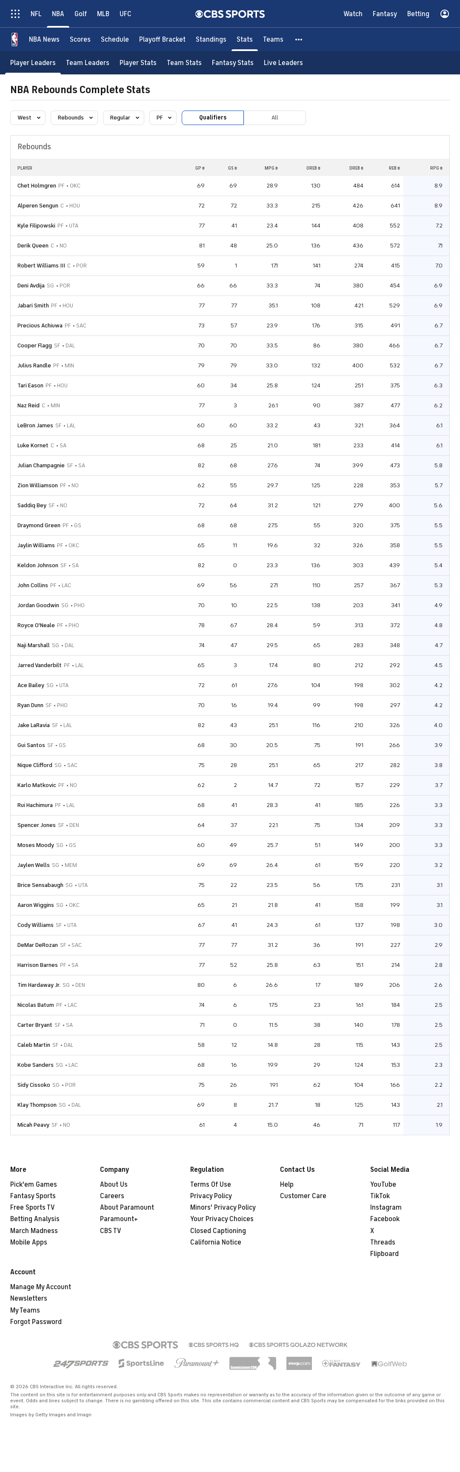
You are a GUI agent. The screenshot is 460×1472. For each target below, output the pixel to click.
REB (394, 168)
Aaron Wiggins (35, 905)
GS (232, 168)
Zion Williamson (37, 485)
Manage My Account (40, 1287)
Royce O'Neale (36, 625)
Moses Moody (35, 845)
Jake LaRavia (33, 725)
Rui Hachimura (35, 805)
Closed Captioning (218, 1231)
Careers (112, 1196)
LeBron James (35, 425)
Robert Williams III (41, 265)
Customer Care (303, 1196)
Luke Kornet (33, 445)
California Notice (215, 1242)
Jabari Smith (33, 305)
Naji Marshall (33, 645)
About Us (114, 1184)
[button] (299, 39)
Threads (382, 1242)
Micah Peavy (33, 1124)
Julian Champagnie (41, 465)
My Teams (25, 1310)
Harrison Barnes (37, 965)
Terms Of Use (210, 1184)
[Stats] (244, 39)
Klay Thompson (37, 1104)
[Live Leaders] (283, 62)
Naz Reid (28, 405)
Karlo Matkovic (36, 785)
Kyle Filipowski (36, 225)
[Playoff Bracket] (162, 39)
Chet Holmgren (36, 185)
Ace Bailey (30, 685)
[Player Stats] (138, 62)
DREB (356, 168)
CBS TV (110, 1231)
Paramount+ (119, 1219)
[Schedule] (115, 39)
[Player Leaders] (33, 62)
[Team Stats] (184, 62)
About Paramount (127, 1207)
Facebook (385, 1219)
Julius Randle (34, 365)
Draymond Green (38, 525)
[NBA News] (44, 39)
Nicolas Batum (35, 1005)
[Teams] (273, 39)
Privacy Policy (211, 1196)
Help (287, 1184)
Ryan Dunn (30, 705)
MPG (271, 168)
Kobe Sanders (35, 1064)
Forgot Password (36, 1322)
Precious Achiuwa (40, 325)
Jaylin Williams (36, 545)
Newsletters (28, 1298)
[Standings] (211, 39)
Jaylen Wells (33, 865)
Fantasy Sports (33, 1196)
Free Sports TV (32, 1207)
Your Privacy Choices (222, 1219)
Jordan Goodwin (38, 605)
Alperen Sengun (37, 205)
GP (200, 168)
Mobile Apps (28, 1242)
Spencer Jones (36, 825)
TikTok (380, 1196)
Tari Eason (30, 385)
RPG (436, 168)
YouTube (383, 1184)
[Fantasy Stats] (233, 62)
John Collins (32, 585)
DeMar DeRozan (37, 945)
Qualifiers (212, 117)
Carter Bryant (34, 1025)
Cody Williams (35, 925)
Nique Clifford (34, 765)
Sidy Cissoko (33, 1084)
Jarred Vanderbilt (39, 665)
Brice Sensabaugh (40, 885)
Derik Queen (33, 245)
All (274, 117)
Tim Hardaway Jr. (38, 985)
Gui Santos (31, 745)
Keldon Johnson (37, 565)
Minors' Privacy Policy (223, 1207)
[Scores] (80, 39)
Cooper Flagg (34, 345)
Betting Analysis (35, 1219)
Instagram (386, 1207)
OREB (313, 168)
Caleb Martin (33, 1045)
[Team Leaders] (87, 62)
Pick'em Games (33, 1184)
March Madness (34, 1231)
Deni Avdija (31, 285)
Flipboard (384, 1254)
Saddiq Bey (31, 505)
